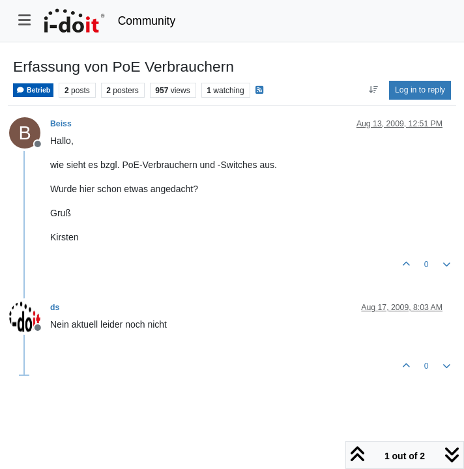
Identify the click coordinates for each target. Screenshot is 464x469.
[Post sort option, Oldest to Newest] (373, 90)
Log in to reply (420, 89)
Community (147, 20)
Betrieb (33, 90)
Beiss (61, 123)
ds (54, 307)
